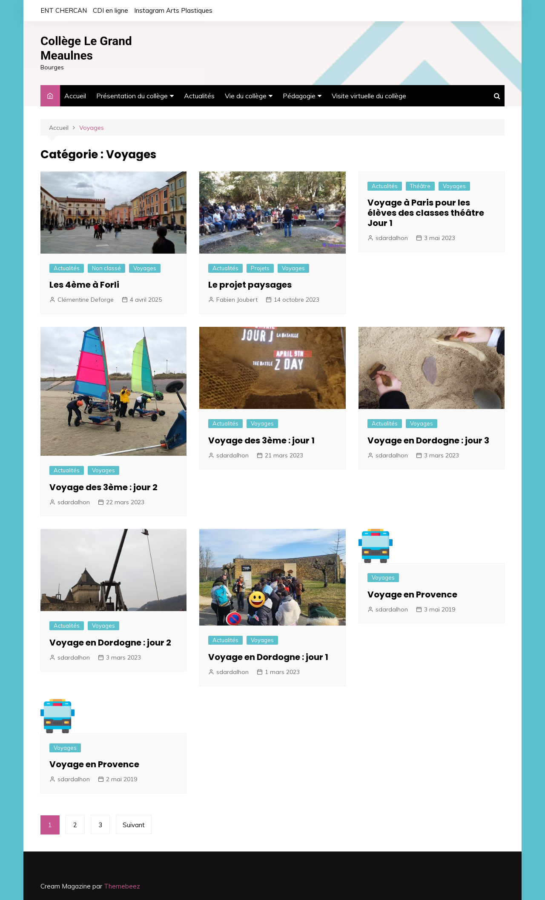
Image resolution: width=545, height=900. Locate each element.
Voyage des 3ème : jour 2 (103, 487)
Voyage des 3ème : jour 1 (261, 440)
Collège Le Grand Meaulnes (86, 48)
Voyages (144, 268)
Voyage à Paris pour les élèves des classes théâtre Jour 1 (425, 213)
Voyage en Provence (412, 594)
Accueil (75, 95)
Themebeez (122, 886)
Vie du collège (246, 95)
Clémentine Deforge (85, 299)
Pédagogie (299, 95)
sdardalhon (392, 238)
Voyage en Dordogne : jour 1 (268, 657)
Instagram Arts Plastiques (173, 10)
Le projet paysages (250, 285)
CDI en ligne (110, 10)
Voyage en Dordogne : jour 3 (428, 440)
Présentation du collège (132, 95)
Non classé (106, 268)
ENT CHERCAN (63, 10)
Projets (260, 268)
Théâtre (420, 186)
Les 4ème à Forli (84, 285)
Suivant (134, 825)
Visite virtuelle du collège (369, 95)
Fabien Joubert (237, 299)
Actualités (199, 95)
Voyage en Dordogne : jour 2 (110, 643)
